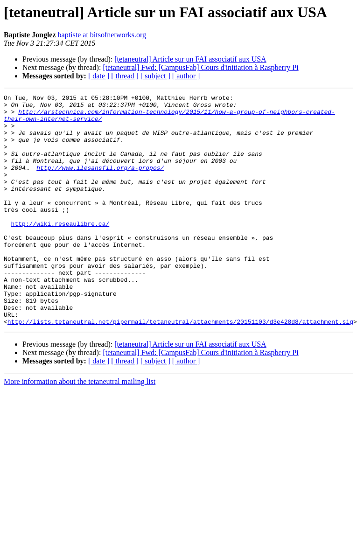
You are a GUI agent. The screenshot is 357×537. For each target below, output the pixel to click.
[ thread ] (125, 76)
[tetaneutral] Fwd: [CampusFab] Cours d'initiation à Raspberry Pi (200, 67)
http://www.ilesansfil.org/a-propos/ (100, 183)
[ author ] (186, 76)
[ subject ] (155, 76)
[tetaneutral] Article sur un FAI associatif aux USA (190, 59)
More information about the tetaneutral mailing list (79, 428)
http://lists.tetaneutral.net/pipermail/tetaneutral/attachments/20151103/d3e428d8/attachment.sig (180, 367)
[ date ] (98, 76)
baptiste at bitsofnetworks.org (102, 35)
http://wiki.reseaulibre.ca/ (60, 250)
